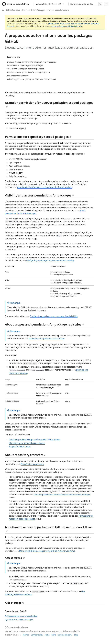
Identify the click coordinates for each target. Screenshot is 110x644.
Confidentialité (37, 635)
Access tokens (15, 558)
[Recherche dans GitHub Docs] (84, 4)
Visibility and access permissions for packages (39, 195)
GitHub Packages (13, 10)
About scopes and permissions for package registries (44, 324)
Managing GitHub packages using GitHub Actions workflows (47, 551)
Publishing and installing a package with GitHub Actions (35, 439)
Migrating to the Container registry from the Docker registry (44, 187)
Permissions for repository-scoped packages (38, 137)
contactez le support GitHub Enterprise (67, 26)
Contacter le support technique (19, 619)
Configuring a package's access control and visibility (50, 260)
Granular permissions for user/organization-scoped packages (49, 104)
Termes (26, 635)
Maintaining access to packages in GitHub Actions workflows (48, 528)
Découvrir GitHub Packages (33, 10)
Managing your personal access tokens (47, 338)
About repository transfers (25, 455)
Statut (47, 635)
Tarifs (54, 635)
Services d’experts (65, 635)
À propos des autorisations (58, 10)
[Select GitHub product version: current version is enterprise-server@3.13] (50, 4)
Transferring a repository (32, 464)
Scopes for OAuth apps (19, 446)
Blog (76, 635)
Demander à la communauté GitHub (21, 616)
